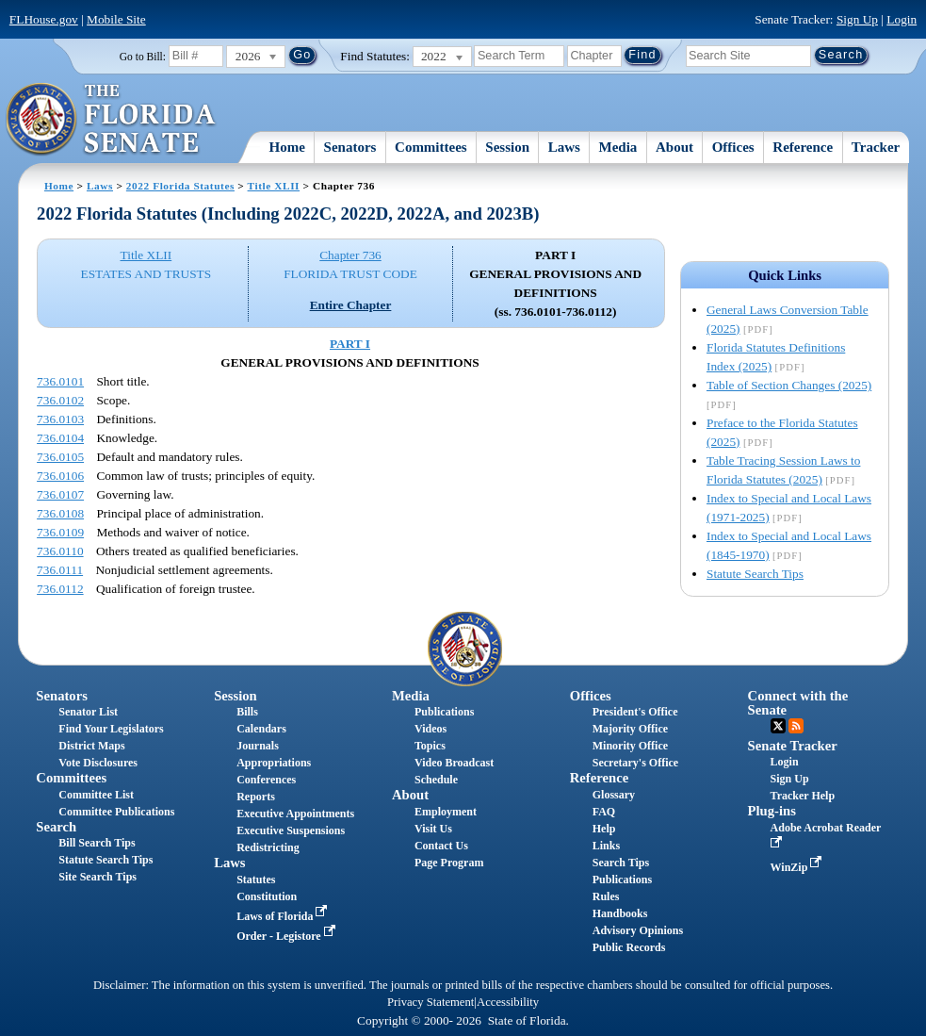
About (674, 147)
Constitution (266, 896)
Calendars (261, 728)
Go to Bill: (143, 56)
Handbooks (620, 913)
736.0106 (60, 476)
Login (901, 19)
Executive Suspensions (290, 830)
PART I (350, 344)
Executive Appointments (295, 813)
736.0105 (60, 457)
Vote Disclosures (98, 762)
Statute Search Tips (755, 574)
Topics (430, 745)
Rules (606, 896)
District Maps (91, 745)
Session (507, 147)
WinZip (798, 867)
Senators (350, 147)
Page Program (448, 862)
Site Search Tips (97, 876)
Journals (257, 745)
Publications (444, 711)
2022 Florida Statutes (180, 185)
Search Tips (621, 862)
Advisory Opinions (638, 930)
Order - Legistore (287, 936)
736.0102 (60, 400)
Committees (431, 147)
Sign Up (857, 19)
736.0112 (60, 589)
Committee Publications (116, 811)
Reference (802, 147)
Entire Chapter (351, 305)
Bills (247, 711)
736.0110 (60, 551)
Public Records (629, 947)
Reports (255, 796)
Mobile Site (116, 19)
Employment (445, 811)
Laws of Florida (283, 916)
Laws (564, 147)
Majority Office (630, 728)
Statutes (255, 879)
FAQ (604, 811)
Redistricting (268, 847)
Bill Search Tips (96, 842)
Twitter (778, 725)
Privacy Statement (430, 1002)
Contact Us (441, 845)
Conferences (266, 779)
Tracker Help (803, 795)
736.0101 (60, 381)
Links (606, 845)
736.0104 (60, 438)
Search (56, 826)
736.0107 (60, 494)
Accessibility (508, 1002)
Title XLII (274, 185)
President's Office (635, 711)
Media (618, 147)
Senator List (88, 711)
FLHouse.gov (43, 19)
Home (287, 147)
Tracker (876, 147)
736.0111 (60, 570)
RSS (796, 725)
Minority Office (630, 745)
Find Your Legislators (110, 728)
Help (604, 828)
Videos (430, 728)
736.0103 (60, 419)
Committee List (96, 794)
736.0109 (60, 532)
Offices (733, 147)
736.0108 (60, 513)
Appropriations (273, 762)
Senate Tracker (792, 745)
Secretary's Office (635, 762)
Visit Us (433, 828)
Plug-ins (772, 810)
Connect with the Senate (798, 702)
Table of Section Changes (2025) (789, 385)
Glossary (614, 794)
